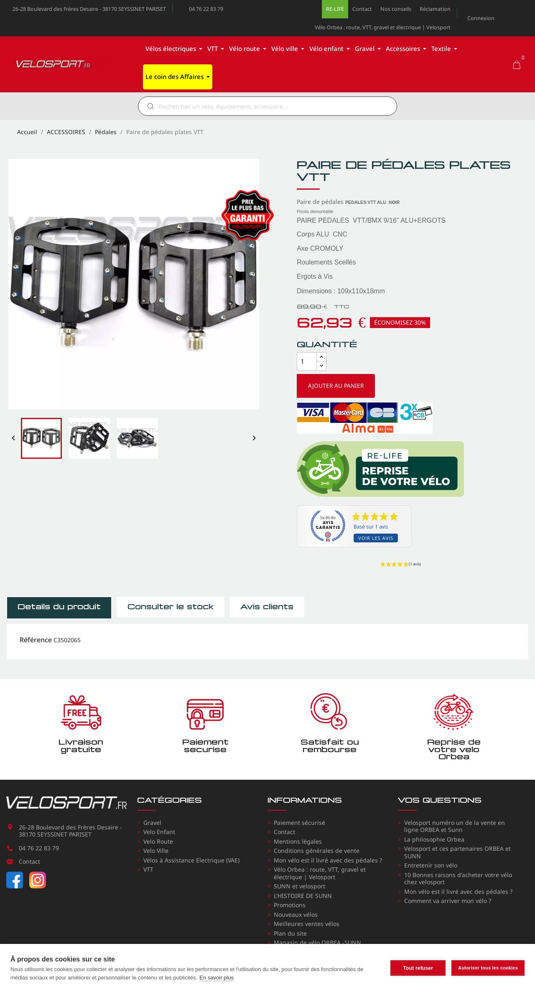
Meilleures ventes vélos (306, 924)
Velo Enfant (159, 832)
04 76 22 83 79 (206, 9)
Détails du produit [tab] (59, 607)
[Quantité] (307, 361)
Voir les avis (375, 538)
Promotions (290, 905)
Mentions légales (298, 841)
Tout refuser (418, 968)
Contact (362, 9)
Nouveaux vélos (296, 914)
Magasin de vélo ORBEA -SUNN (317, 942)
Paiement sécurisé (299, 823)
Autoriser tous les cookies (488, 967)
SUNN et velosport (299, 886)
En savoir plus (216, 977)
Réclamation (435, 9)
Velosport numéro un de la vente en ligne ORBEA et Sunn (454, 826)
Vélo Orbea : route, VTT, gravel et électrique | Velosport (383, 27)
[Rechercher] (273, 106)
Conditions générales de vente (316, 851)
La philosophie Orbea (434, 839)
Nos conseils (395, 9)
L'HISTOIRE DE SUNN (303, 896)
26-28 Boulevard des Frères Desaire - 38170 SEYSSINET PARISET (89, 9)
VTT (148, 869)
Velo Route (158, 841)
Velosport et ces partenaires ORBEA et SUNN (457, 852)
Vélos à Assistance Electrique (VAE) (191, 860)
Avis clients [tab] (266, 607)
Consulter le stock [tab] (170, 607)
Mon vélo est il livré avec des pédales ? (328, 860)
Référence (36, 640)
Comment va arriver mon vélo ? (447, 901)
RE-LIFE (335, 9)
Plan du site (290, 933)
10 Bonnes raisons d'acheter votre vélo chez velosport (458, 878)
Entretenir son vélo (430, 865)
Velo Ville (155, 851)
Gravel (152, 823)
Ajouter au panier (336, 385)
